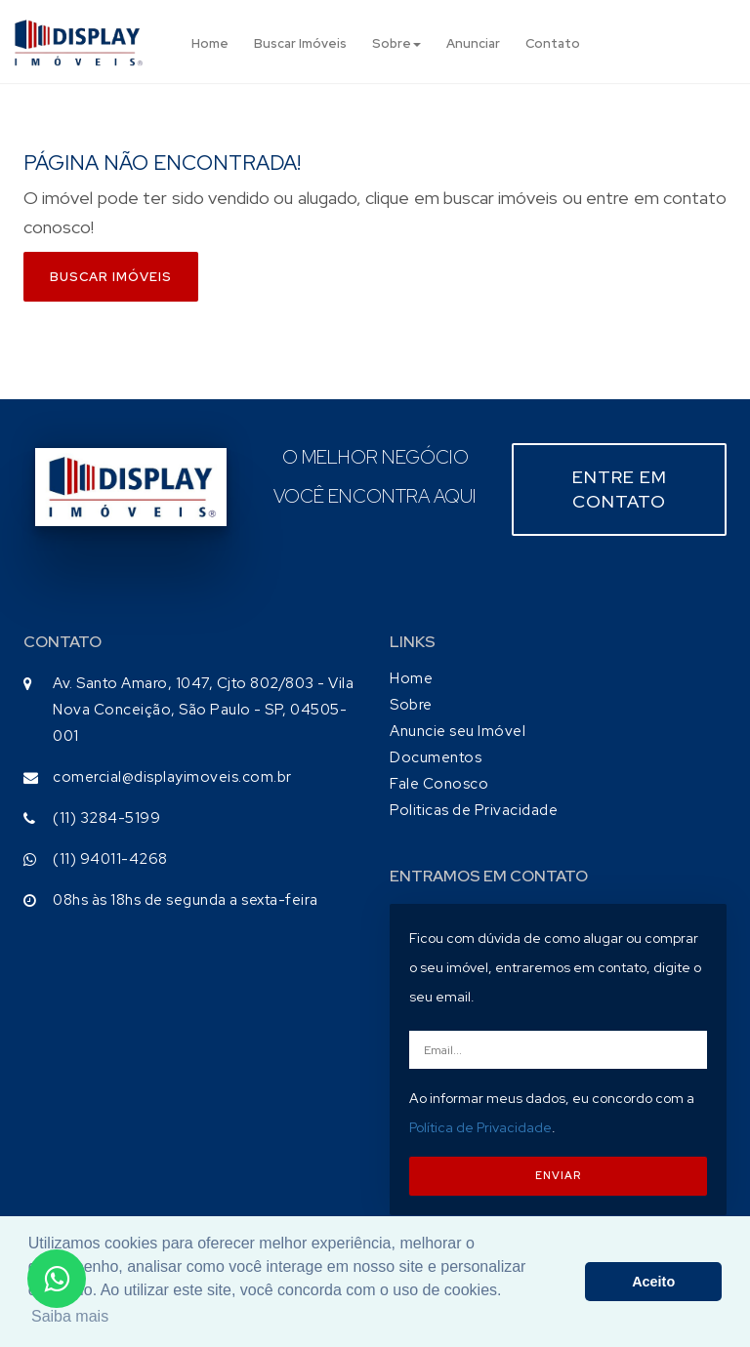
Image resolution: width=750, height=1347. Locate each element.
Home (210, 43)
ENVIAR (558, 1175)
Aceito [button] (653, 1281)
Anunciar (473, 43)
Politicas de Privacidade (474, 810)
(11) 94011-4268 (110, 859)
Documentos (435, 757)
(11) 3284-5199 (106, 818)
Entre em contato (619, 489)
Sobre (396, 43)
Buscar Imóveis (300, 43)
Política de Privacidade (480, 1127)
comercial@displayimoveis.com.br (172, 777)
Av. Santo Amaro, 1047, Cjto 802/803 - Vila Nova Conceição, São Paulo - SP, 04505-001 (203, 710)
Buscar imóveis (111, 276)
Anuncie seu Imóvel (457, 731)
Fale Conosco (439, 784)
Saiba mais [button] (69, 1316)
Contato (552, 43)
